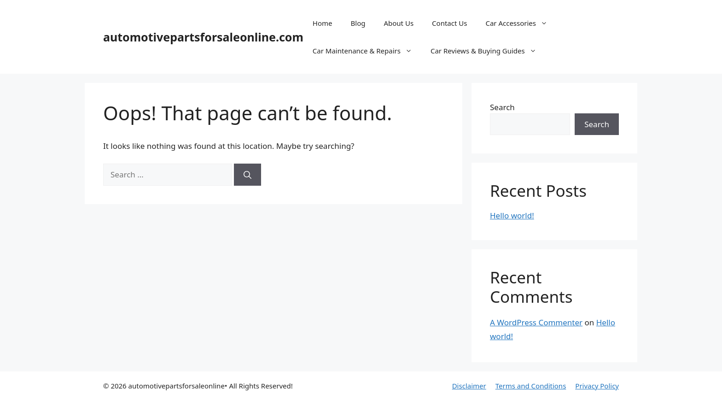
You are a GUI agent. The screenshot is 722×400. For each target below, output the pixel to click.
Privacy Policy (597, 385)
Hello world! (512, 215)
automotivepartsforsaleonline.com (203, 37)
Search (502, 107)
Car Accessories (521, 23)
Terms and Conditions (530, 385)
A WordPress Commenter (536, 322)
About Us (398, 23)
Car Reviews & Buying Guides (488, 51)
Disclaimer (469, 385)
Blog (358, 23)
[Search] (247, 175)
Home (322, 23)
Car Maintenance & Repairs (367, 51)
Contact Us (449, 23)
